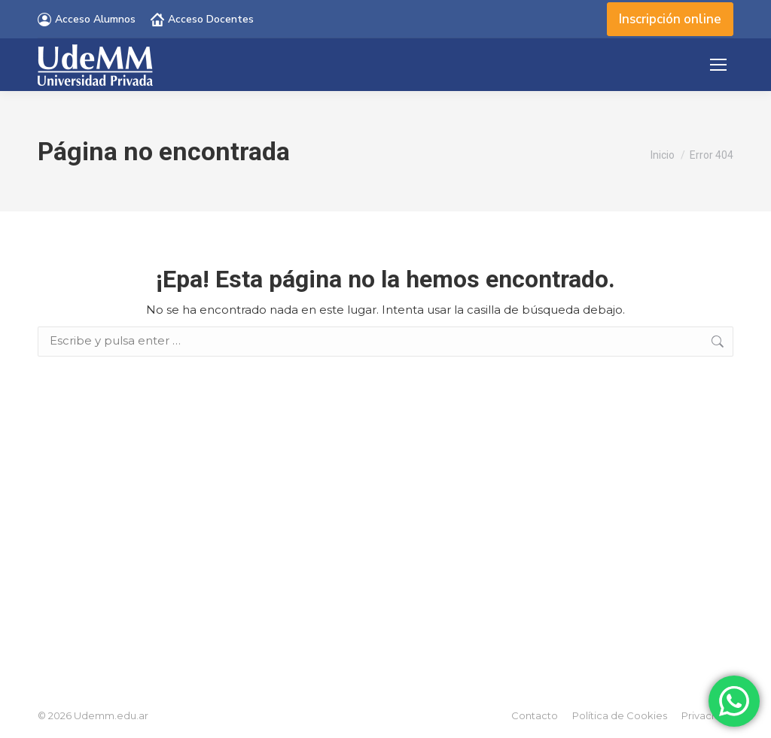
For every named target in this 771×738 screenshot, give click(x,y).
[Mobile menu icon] (718, 65)
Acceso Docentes (202, 19)
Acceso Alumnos (87, 19)
